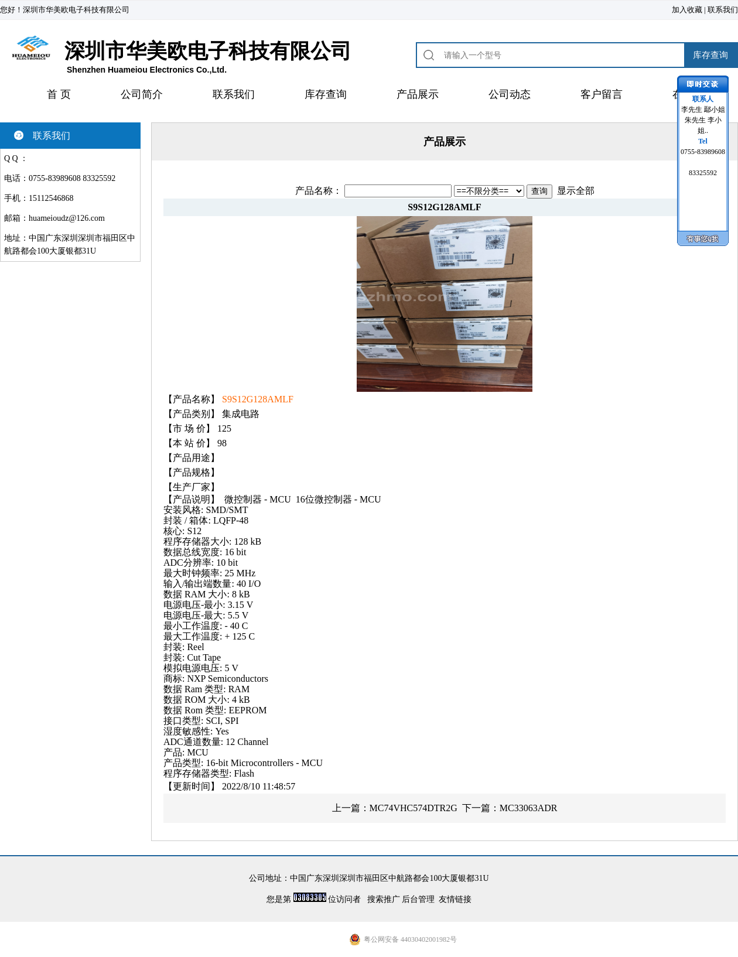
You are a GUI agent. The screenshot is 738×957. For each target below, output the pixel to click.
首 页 (59, 94)
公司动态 (509, 94)
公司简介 (142, 94)
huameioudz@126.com (67, 218)
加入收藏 (687, 9)
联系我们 (723, 9)
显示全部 (575, 191)
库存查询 (326, 94)
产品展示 (418, 94)
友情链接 (455, 899)
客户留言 (601, 94)
